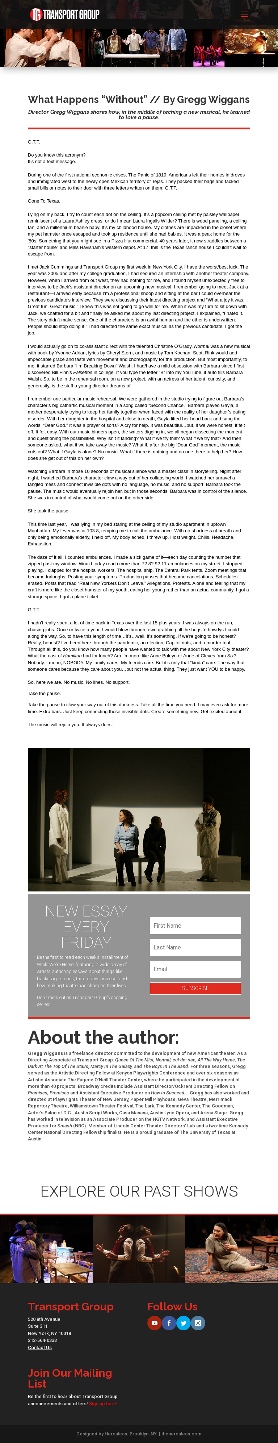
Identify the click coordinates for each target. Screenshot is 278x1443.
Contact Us (40, 1347)
